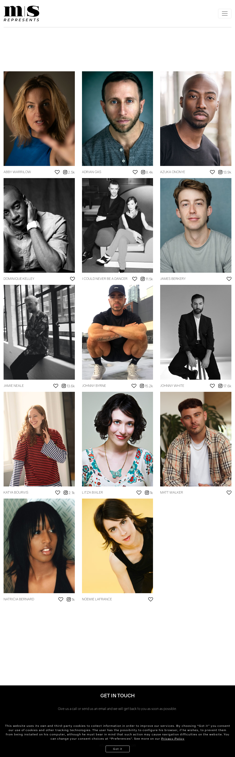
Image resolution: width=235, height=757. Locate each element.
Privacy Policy (172, 739)
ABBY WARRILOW (17, 172)
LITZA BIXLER (92, 492)
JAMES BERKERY (173, 279)
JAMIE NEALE (14, 385)
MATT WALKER (171, 492)
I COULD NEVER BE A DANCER (105, 279)
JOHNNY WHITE (172, 385)
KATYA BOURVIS (16, 492)
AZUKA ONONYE (172, 172)
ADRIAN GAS (91, 172)
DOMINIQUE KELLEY (19, 279)
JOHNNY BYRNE (94, 385)
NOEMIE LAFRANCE (97, 599)
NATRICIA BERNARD (19, 599)
